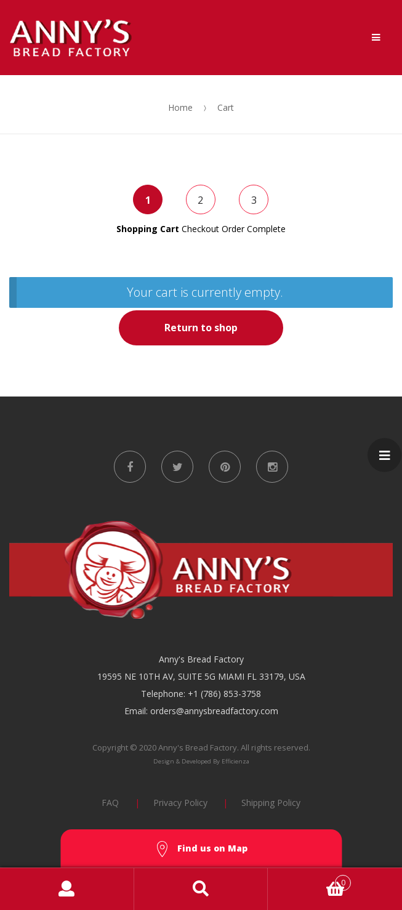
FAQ (110, 802)
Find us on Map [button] (201, 849)
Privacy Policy (180, 802)
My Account (67, 889)
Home (180, 107)
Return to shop (201, 327)
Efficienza (235, 761)
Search (201, 889)
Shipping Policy (270, 802)
